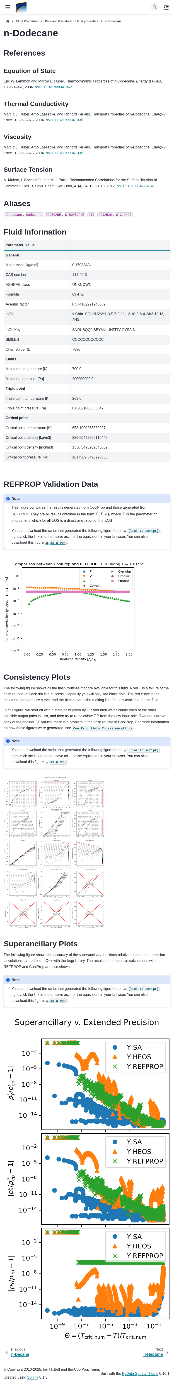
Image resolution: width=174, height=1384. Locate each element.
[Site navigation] (8, 7)
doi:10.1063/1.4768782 (135, 186)
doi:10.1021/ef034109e (64, 120)
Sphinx (32, 1377)
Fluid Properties (27, 21)
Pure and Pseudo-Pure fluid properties (71, 21)
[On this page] (166, 7)
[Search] (154, 7)
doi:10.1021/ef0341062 (53, 87)
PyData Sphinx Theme (140, 1373)
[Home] (7, 21)
